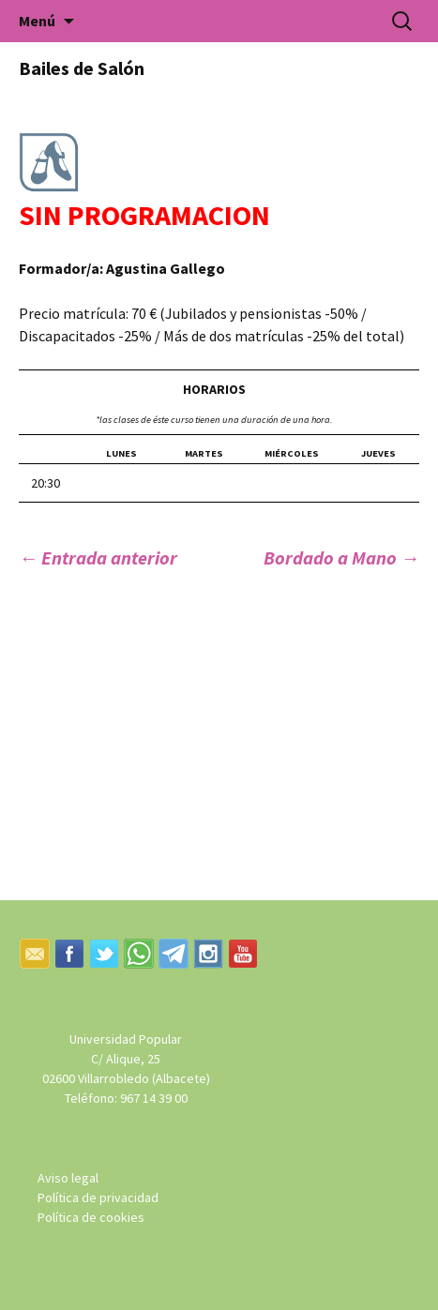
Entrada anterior (98, 557)
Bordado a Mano (341, 557)
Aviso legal (68, 1177)
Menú (37, 20)
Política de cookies (91, 1217)
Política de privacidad (98, 1197)
